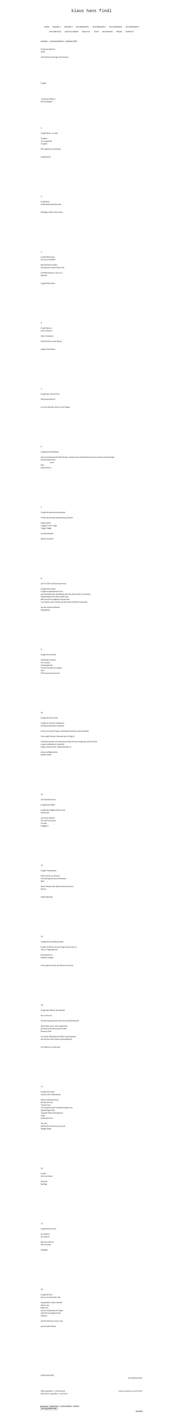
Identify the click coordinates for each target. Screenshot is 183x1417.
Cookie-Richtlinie (66, 1406)
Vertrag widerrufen (49, 1408)
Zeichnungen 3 (115, 27)
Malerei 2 (68, 27)
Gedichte (86, 32)
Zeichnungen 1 (82, 27)
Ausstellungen (71, 32)
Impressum (44, 1406)
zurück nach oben (47, 1375)
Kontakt (130, 32)
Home (46, 27)
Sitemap (76, 1406)
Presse (119, 32)
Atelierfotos (55, 32)
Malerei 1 (57, 27)
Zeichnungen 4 (132, 27)
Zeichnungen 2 (99, 27)
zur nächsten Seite (135, 1378)
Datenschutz (54, 1406)
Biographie (107, 32)
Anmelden (139, 1411)
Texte (96, 32)
